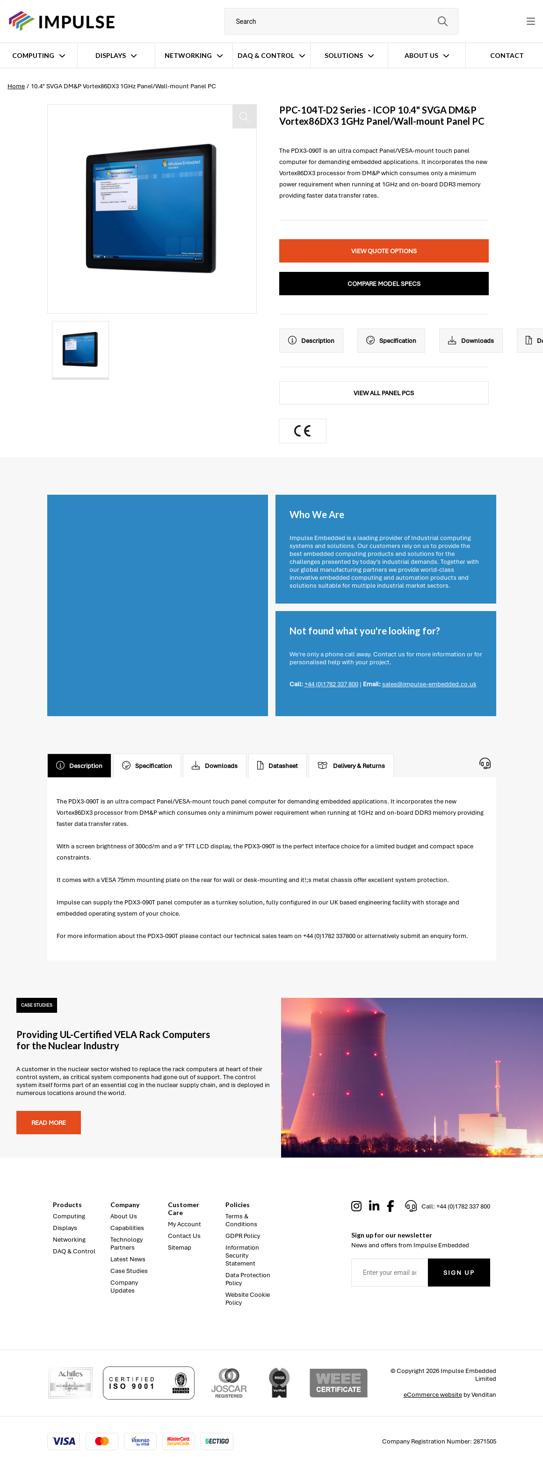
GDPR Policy (242, 1236)
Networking (188, 55)
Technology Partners (126, 1244)
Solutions (344, 55)
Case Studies (129, 1271)
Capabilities (127, 1228)
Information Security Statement (242, 1255)
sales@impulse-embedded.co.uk (429, 684)
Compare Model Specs (384, 284)
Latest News (127, 1259)
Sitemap (179, 1248)
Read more (48, 1123)
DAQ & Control (266, 55)
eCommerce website (433, 1395)
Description (311, 340)
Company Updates (124, 1286)
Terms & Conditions (241, 1220)
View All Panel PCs (384, 393)
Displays (110, 55)
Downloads (471, 340)
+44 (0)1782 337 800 (331, 684)
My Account (184, 1224)
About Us (421, 55)
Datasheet (277, 765)
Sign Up (459, 1273)
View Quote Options (384, 251)
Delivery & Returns (351, 765)
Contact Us (184, 1236)
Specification (391, 340)
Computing (33, 55)
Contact (507, 55)
